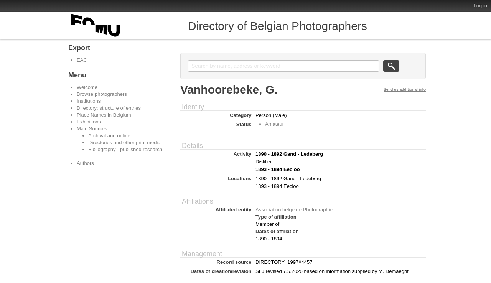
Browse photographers (102, 94)
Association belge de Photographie (294, 209)
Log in (480, 5)
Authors (85, 163)
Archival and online (109, 135)
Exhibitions (89, 122)
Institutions (89, 101)
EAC (82, 60)
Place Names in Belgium (104, 115)
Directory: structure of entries (109, 108)
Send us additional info (405, 89)
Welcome (87, 87)
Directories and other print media (124, 142)
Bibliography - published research (125, 149)
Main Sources (92, 129)
